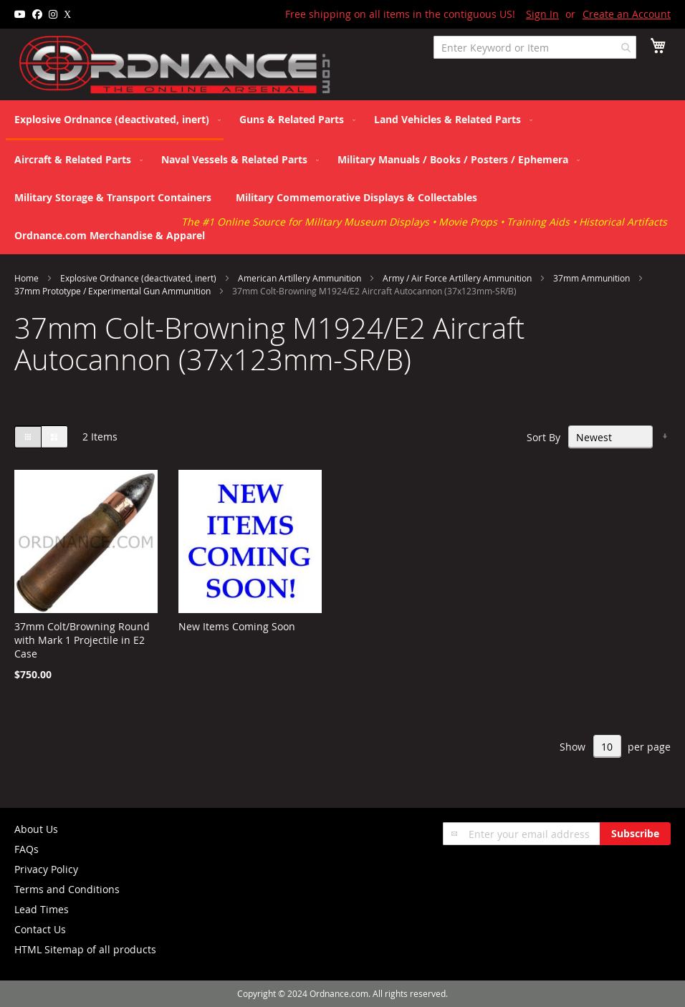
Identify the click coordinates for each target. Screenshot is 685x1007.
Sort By (543, 437)
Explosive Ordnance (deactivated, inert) (139, 278)
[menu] (342, 177)
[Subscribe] (635, 833)
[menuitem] (115, 120)
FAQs (26, 849)
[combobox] (534, 47)
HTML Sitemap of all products (85, 949)
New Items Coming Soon (236, 626)
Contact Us (40, 929)
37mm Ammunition (592, 278)
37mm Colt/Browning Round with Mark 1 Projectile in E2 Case (82, 640)
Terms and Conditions (67, 889)
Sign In (542, 14)
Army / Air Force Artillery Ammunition (458, 278)
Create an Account (627, 14)
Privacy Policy (46, 869)
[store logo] (175, 65)
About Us (36, 829)
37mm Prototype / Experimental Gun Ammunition (113, 291)
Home (27, 278)
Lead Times (41, 909)
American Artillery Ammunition (300, 278)
